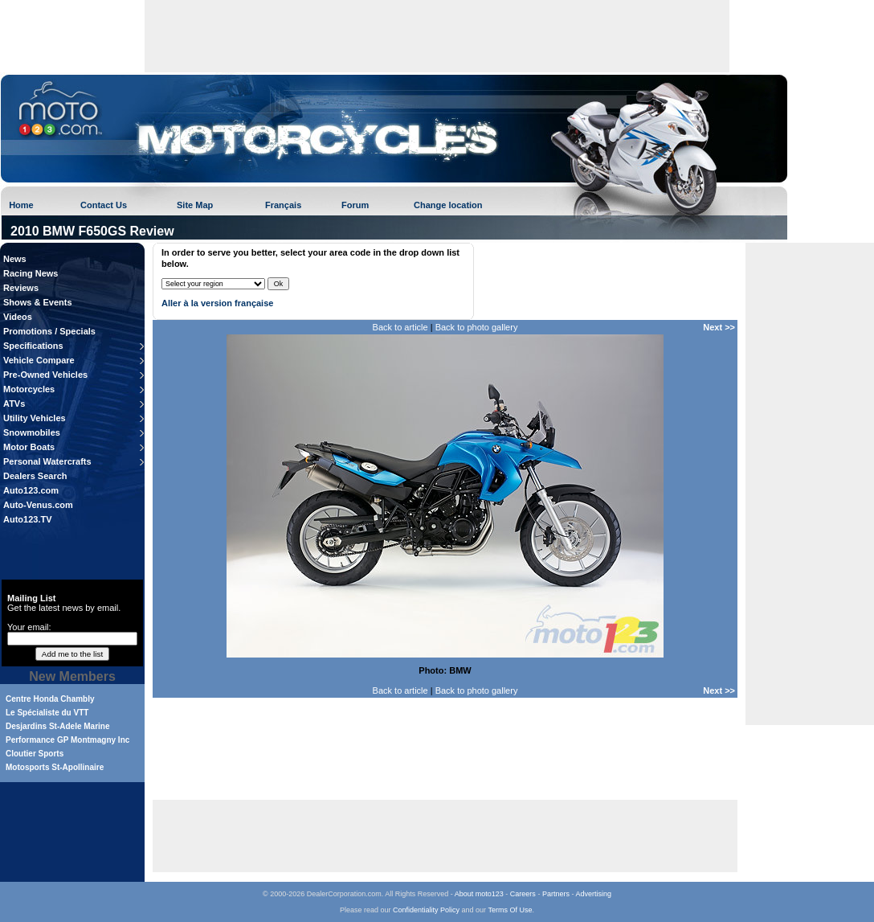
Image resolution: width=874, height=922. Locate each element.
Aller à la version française (217, 303)
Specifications (33, 345)
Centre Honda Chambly (50, 699)
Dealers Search (35, 476)
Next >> (719, 327)
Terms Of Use (510, 910)
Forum (355, 205)
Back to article (400, 327)
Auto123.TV (27, 519)
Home (21, 205)
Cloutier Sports (34, 753)
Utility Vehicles (34, 418)
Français (283, 205)
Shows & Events (37, 302)
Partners (556, 894)
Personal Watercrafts (47, 461)
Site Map (195, 205)
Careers (523, 894)
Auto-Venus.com (38, 505)
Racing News (30, 273)
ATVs (14, 403)
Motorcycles (29, 389)
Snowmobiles (31, 432)
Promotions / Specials (49, 331)
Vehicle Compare (39, 360)
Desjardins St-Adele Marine (57, 726)
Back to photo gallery (476, 327)
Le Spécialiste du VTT (47, 712)
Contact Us (103, 205)
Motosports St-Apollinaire (55, 767)
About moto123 (479, 894)
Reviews (21, 288)
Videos (17, 317)
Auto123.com (31, 490)
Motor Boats (29, 447)
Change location (448, 205)
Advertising (593, 894)
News (15, 259)
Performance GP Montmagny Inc (67, 740)
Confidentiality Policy (426, 910)
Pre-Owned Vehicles (45, 374)
